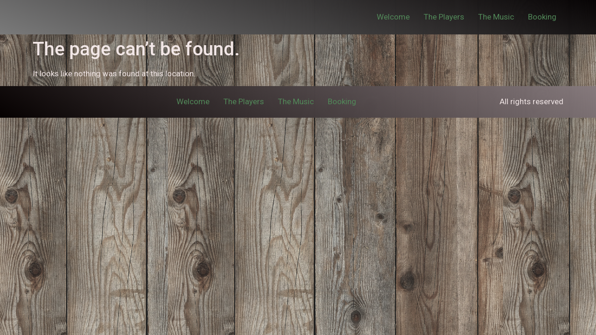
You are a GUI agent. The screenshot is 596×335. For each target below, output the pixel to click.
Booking (542, 16)
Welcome (393, 16)
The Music (496, 16)
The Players (444, 16)
